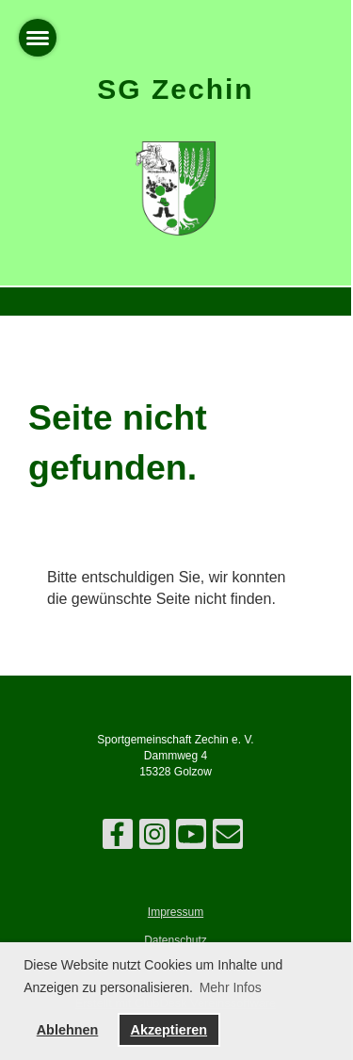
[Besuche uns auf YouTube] (191, 839)
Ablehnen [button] (68, 1029)
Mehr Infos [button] (231, 987)
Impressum (175, 912)
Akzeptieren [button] (168, 1029)
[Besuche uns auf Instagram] (154, 839)
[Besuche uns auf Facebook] (118, 839)
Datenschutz (175, 940)
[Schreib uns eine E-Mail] (228, 839)
